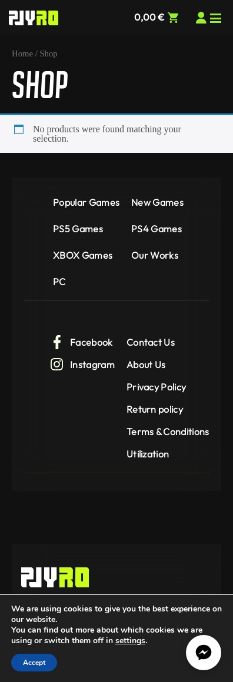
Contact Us (151, 342)
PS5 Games (78, 229)
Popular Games (86, 202)
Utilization (148, 454)
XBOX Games (82, 255)
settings (130, 641)
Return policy (155, 409)
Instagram (82, 364)
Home (22, 53)
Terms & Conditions (168, 431)
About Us (146, 364)
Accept (34, 662)
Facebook (81, 342)
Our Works (154, 255)
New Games (157, 202)
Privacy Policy (156, 387)
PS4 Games (156, 229)
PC (59, 281)
